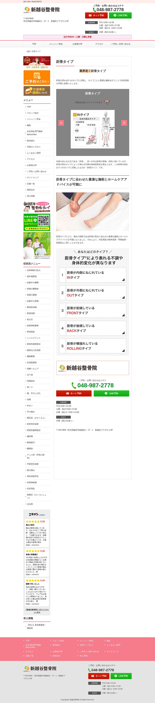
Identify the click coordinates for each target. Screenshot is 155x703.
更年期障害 (32, 276)
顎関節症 (31, 381)
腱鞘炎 (30, 449)
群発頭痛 (31, 313)
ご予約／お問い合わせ (120, 44)
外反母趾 (31, 489)
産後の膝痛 (32, 295)
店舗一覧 (31, 184)
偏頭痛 (30, 436)
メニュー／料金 (56, 44)
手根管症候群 (33, 464)
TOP (34, 44)
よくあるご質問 (34, 153)
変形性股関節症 (34, 344)
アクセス (99, 44)
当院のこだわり (34, 147)
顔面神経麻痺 (33, 326)
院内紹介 (31, 141)
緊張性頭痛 (32, 307)
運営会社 (31, 190)
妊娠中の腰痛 (33, 282)
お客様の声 (77, 44)
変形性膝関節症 (34, 430)
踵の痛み (31, 470)
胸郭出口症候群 (34, 350)
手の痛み (31, 412)
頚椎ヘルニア (33, 369)
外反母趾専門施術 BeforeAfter (35, 133)
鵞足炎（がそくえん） (36, 418)
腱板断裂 (31, 356)
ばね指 (30, 504)
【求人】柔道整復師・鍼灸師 (36, 626)
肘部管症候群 (33, 424)
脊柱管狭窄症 (33, 476)
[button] (61, 124)
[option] (92, 129)
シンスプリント (34, 338)
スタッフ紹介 (33, 113)
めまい (30, 405)
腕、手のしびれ (34, 393)
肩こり (30, 387)
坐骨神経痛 (32, 482)
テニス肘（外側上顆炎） (35, 456)
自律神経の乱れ (34, 270)
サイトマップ (33, 177)
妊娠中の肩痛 (33, 301)
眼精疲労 (31, 442)
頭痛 (29, 399)
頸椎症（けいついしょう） (36, 496)
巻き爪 (30, 319)
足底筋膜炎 (32, 362)
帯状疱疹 (31, 332)
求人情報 (31, 196)
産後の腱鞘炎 (33, 289)
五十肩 (30, 375)
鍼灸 (29, 125)
